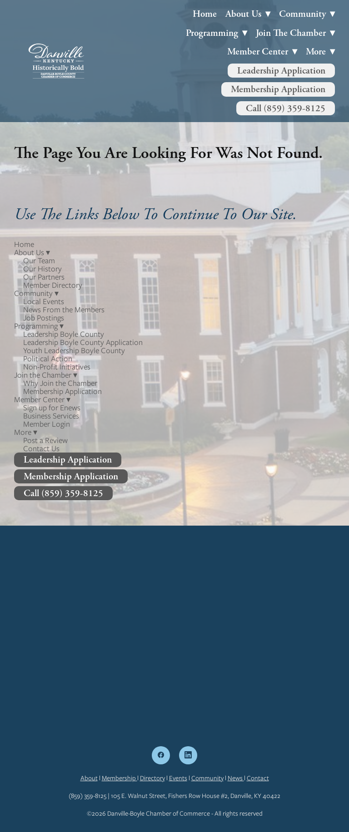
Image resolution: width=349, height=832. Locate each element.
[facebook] (161, 755)
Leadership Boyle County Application (83, 342)
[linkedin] (188, 755)
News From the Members (64, 309)
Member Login (46, 423)
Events (178, 778)
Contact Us (41, 448)
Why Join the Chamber (60, 383)
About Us (247, 14)
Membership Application (278, 89)
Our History (42, 268)
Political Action (47, 358)
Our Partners (44, 276)
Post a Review (45, 440)
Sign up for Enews (51, 407)
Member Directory (52, 285)
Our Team (39, 260)
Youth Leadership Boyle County (74, 350)
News (236, 778)
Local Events (43, 301)
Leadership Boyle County (63, 334)
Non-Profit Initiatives (56, 366)
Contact (258, 778)
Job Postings (43, 317)
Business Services (51, 415)
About (89, 778)
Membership (119, 778)
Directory (152, 778)
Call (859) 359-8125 (285, 108)
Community (207, 778)
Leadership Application (281, 70)
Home (205, 14)
